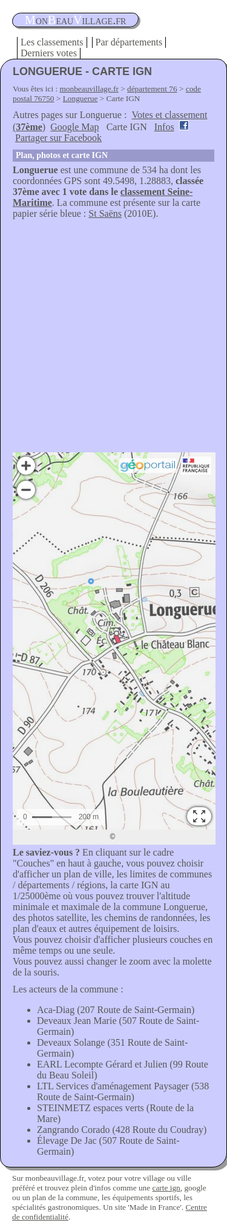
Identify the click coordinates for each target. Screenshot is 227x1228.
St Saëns (105, 213)
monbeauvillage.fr (89, 88)
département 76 (152, 88)
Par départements (129, 42)
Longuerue (80, 98)
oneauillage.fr (75, 20)
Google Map (74, 127)
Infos (164, 127)
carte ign (166, 1187)
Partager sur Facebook (58, 138)
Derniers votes (49, 53)
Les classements (52, 42)
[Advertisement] (113, 338)
